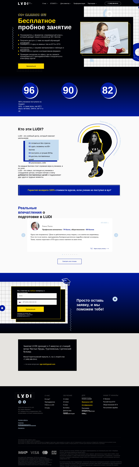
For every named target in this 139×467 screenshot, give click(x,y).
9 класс (65, 405)
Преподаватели (50, 402)
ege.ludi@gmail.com (47, 364)
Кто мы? (47, 399)
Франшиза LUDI (87, 402)
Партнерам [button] (91, 3)
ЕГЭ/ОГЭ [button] (53, 3)
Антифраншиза (87, 405)
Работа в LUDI (49, 405)
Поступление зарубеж (110, 407)
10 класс (66, 402)
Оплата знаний (87, 399)
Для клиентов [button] (65, 3)
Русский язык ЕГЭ (109, 402)
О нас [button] (44, 3)
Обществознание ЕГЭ (110, 404)
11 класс (66, 399)
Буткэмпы (66, 407)
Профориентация (79, 3)
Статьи (84, 414)
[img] (24, 396)
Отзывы (47, 408)
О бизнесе (106, 399)
